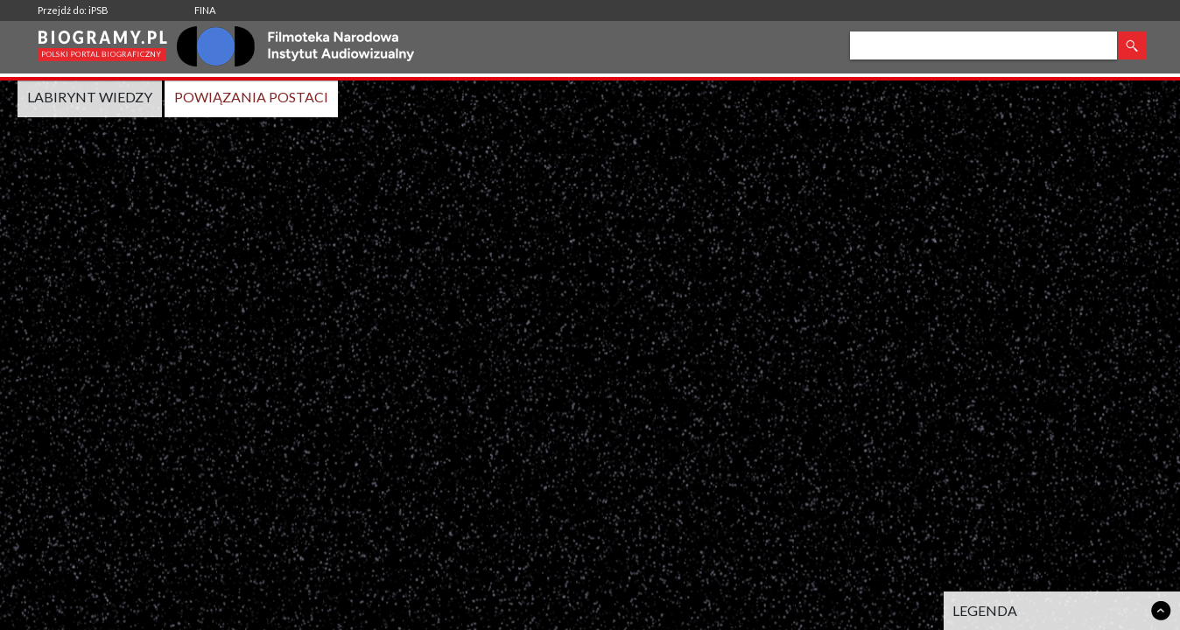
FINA (204, 10)
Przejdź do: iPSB (73, 10)
